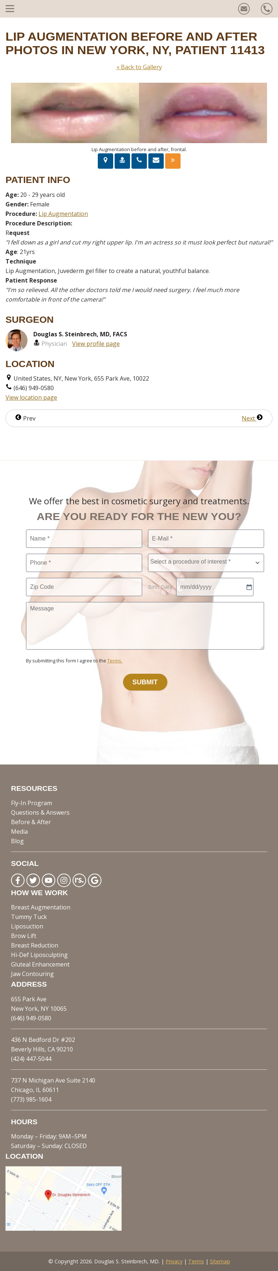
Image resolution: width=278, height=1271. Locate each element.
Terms (196, 1261)
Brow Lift (23, 936)
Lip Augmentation (63, 214)
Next (252, 418)
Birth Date (160, 586)
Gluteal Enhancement (40, 964)
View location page (31, 397)
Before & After (31, 822)
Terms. (114, 660)
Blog (17, 841)
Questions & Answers (40, 812)
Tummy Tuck (29, 917)
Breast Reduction (34, 945)
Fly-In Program (31, 803)
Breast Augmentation (40, 907)
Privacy (174, 1261)
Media (19, 831)
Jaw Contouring (32, 974)
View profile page (96, 344)
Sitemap (220, 1261)
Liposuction (27, 926)
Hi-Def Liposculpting (39, 955)
